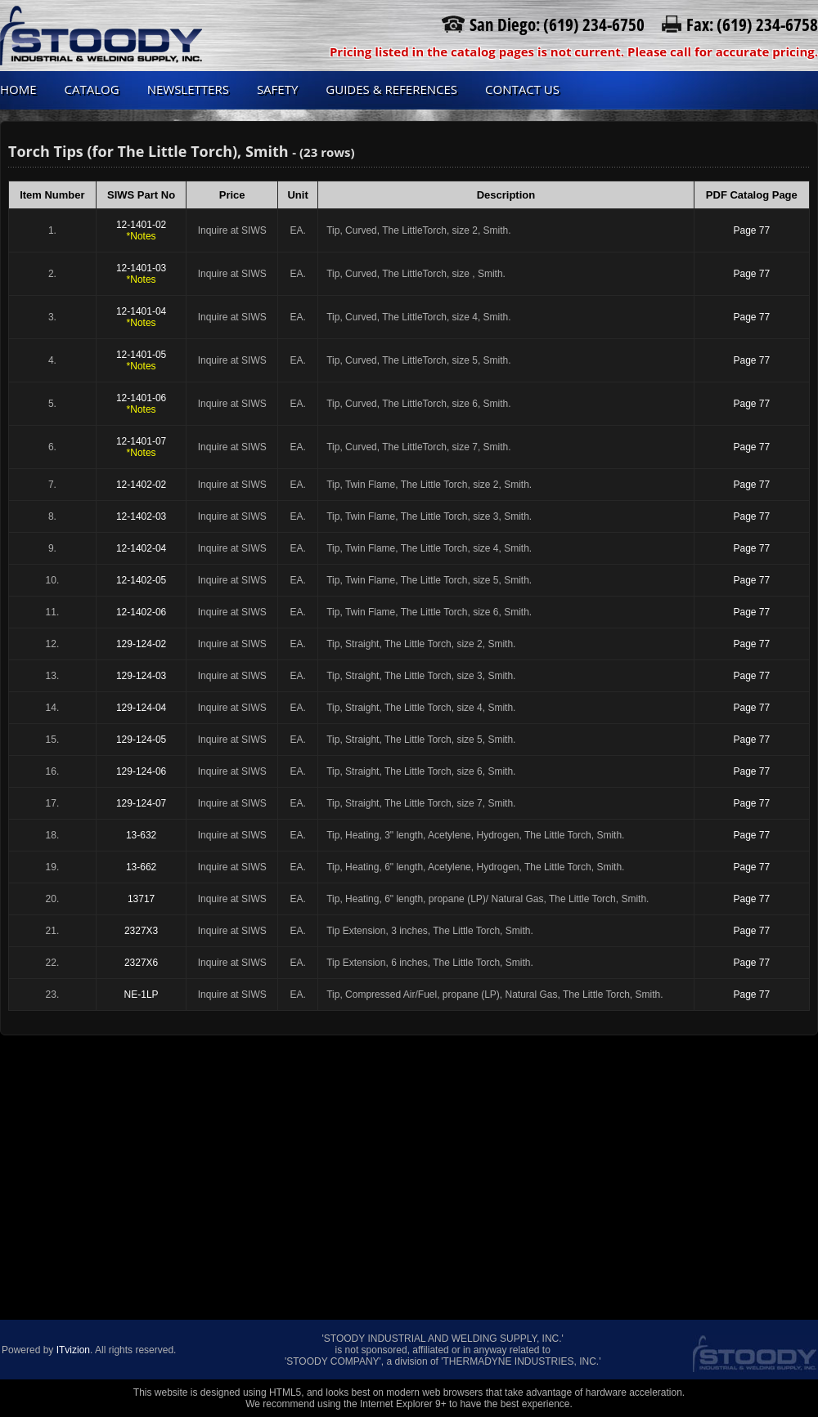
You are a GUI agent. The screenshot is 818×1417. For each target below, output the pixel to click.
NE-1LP (141, 994)
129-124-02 (141, 644)
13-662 (141, 867)
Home (18, 89)
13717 (141, 899)
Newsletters (188, 89)
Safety (277, 89)
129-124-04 (141, 707)
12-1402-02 (141, 484)
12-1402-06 (141, 612)
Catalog (92, 89)
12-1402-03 (141, 516)
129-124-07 (141, 803)
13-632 (141, 835)
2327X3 (141, 930)
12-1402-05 (141, 580)
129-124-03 (141, 676)
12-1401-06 (141, 403)
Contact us (522, 89)
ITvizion (73, 1350)
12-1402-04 (141, 548)
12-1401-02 (141, 230)
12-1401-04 (141, 317)
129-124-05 (141, 739)
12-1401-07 (141, 447)
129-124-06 (141, 771)
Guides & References (391, 89)
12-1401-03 (141, 273)
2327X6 (141, 962)
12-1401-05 (141, 360)
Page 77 (751, 230)
